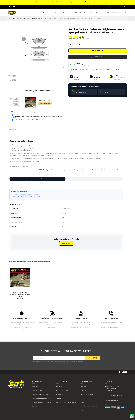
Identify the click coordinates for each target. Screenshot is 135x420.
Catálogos (35, 386)
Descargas (35, 406)
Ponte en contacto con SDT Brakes (66, 402)
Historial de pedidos (62, 390)
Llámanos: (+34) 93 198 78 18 (114, 395)
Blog (82, 410)
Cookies (83, 402)
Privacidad (83, 390)
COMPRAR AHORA (97, 57)
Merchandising (87, 7)
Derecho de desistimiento (88, 394)
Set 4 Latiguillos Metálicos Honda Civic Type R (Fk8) (26, 120)
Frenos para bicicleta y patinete (41, 398)
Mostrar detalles (43, 112)
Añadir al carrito (97, 50)
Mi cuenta (59, 386)
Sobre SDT (111, 7)
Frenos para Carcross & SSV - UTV (42, 394)
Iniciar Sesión (122, 7)
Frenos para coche (37, 390)
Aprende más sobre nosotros (89, 406)
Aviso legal (84, 386)
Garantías (58, 398)
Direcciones (59, 394)
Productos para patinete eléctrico (41, 402)
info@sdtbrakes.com (112, 400)
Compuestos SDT (100, 7)
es (114, 12)
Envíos (82, 398)
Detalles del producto (37, 179)
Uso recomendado (95, 179)
